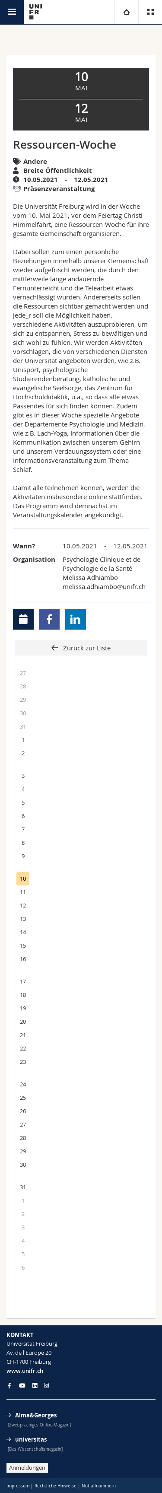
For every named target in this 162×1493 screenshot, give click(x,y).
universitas (31, 1439)
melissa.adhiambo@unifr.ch (104, 586)
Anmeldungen (27, 1467)
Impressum (17, 1486)
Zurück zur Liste (86, 647)
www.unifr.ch (24, 1371)
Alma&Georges (36, 1415)
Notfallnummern (99, 1486)
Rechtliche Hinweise (55, 1486)
